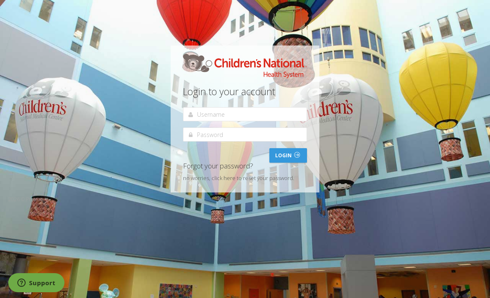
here (229, 178)
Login (287, 155)
